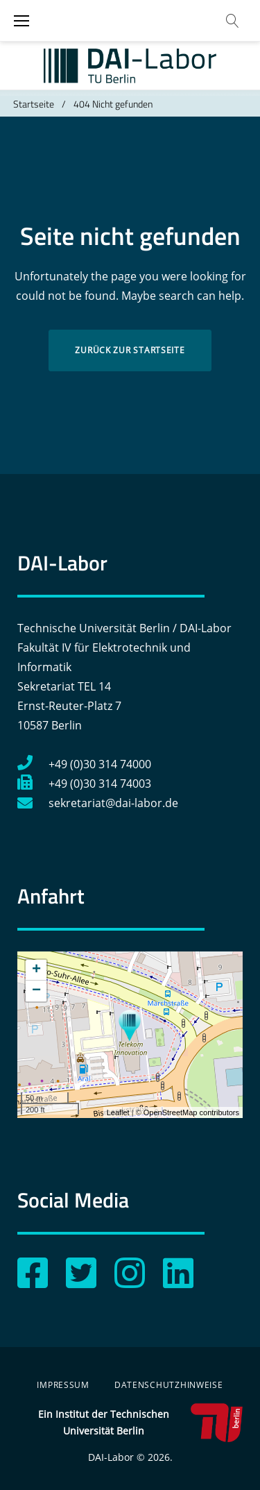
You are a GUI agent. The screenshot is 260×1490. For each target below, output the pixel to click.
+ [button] (36, 970)
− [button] (36, 991)
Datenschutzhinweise (168, 1385)
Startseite (33, 103)
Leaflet (118, 1112)
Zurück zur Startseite (129, 350)
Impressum (63, 1385)
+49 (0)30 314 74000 (84, 764)
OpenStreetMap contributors (191, 1112)
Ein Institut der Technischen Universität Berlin (140, 1422)
